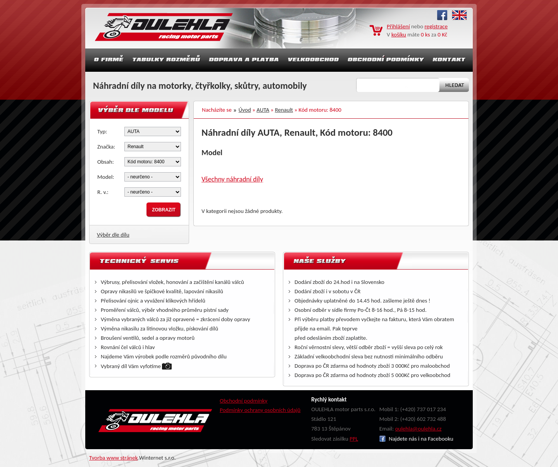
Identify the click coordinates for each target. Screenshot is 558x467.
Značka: (106, 146)
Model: (105, 176)
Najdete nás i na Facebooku (416, 438)
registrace (436, 26)
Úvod (245, 109)
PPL (354, 438)
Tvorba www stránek (113, 457)
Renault (284, 109)
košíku (398, 34)
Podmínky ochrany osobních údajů (260, 409)
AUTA (263, 109)
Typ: (102, 131)
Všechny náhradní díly (232, 179)
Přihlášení (398, 26)
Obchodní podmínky (243, 400)
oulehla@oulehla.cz (418, 428)
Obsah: (105, 161)
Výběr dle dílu (113, 234)
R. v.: (102, 192)
